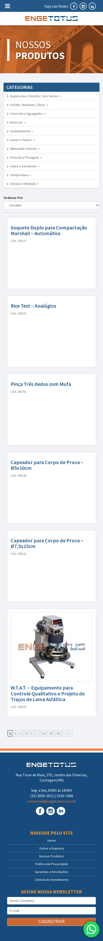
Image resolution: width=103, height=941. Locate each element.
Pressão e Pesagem (24, 157)
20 (51, 733)
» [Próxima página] (70, 733)
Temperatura (19, 175)
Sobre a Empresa (51, 848)
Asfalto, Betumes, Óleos (27, 105)
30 (58, 733)
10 (44, 733)
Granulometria (19, 131)
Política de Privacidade (51, 864)
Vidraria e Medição (22, 184)
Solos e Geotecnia (22, 166)
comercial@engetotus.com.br (51, 801)
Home (51, 840)
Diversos (16, 122)
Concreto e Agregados (26, 113)
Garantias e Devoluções (51, 872)
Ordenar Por (14, 198)
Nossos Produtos (51, 856)
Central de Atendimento (52, 879)
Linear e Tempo (20, 140)
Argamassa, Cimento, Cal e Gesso (33, 96)
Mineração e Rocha (23, 148)
